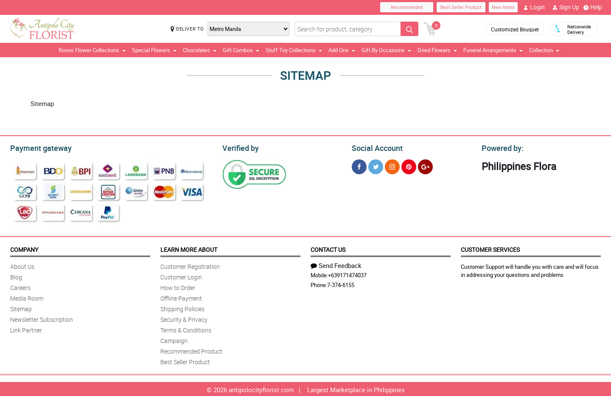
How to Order (177, 286)
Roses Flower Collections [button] (92, 50)
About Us (22, 265)
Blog (16, 276)
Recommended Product (191, 350)
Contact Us (328, 248)
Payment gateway (37, 147)
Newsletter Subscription (41, 318)
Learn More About (188, 248)
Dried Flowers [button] (437, 50)
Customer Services (490, 248)
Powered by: (501, 147)
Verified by (239, 147)
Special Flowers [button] (154, 50)
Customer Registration (190, 265)
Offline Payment (181, 297)
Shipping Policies (182, 308)
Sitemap (21, 308)
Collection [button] (544, 50)
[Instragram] (392, 165)
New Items (503, 7)
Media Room (26, 297)
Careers (20, 286)
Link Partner (26, 329)
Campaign (174, 339)
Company (24, 248)
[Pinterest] (408, 165)
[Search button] (409, 29)
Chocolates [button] (199, 50)
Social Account (375, 147)
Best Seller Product (461, 7)
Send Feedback (336, 264)
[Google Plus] (425, 165)
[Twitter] (375, 165)
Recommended (407, 7)
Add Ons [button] (341, 50)
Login (534, 7)
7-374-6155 (340, 283)
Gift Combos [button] (241, 50)
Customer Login (181, 276)
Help (592, 7)
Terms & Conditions (185, 329)
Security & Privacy (183, 318)
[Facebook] (359, 165)
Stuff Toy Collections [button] (294, 50)
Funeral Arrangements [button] (493, 50)
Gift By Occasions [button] (386, 50)
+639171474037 (347, 274)
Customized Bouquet (515, 29)
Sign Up (565, 7)
